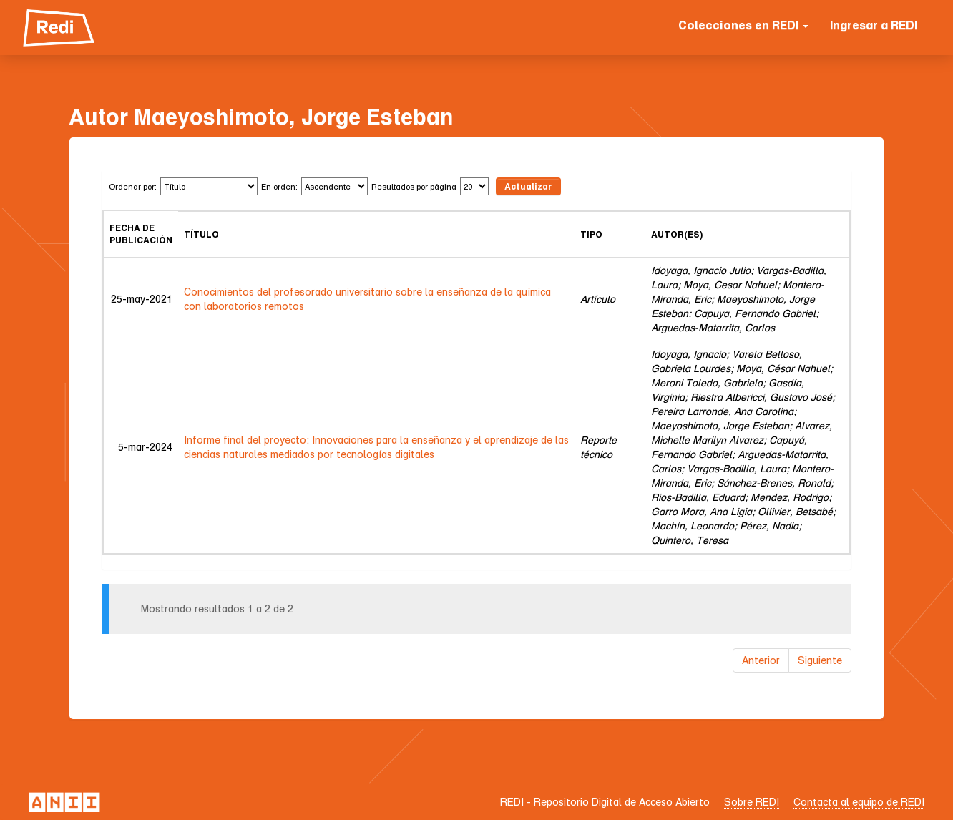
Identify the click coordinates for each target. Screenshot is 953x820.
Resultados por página (413, 186)
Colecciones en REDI (743, 25)
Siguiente (820, 660)
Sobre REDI (751, 802)
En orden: (279, 186)
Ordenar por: (133, 186)
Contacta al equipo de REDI (858, 802)
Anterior (761, 660)
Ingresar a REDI (873, 25)
